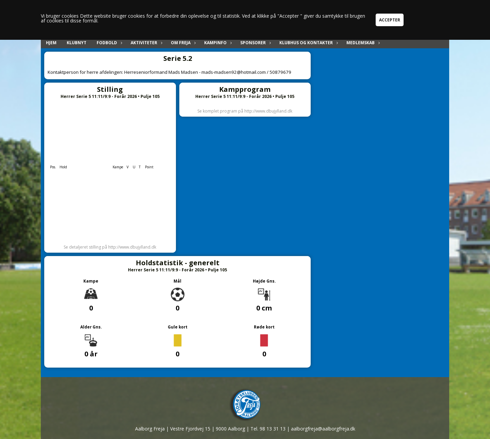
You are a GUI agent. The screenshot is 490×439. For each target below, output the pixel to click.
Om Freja (182, 43)
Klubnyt (76, 43)
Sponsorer (254, 43)
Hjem (51, 43)
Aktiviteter (146, 43)
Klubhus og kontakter (307, 43)
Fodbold (108, 43)
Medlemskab (362, 43)
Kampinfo (217, 43)
